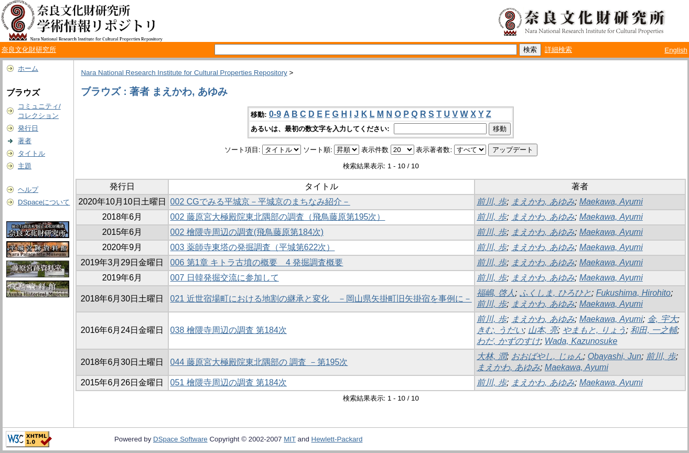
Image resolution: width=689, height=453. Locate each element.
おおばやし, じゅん (547, 356)
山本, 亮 (543, 330)
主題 (24, 166)
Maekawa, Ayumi (611, 201)
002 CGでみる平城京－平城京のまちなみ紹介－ (260, 201)
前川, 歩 (492, 201)
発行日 (28, 128)
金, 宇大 (662, 319)
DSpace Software (180, 439)
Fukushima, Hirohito (633, 292)
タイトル (31, 153)
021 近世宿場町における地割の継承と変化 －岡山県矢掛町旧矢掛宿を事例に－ (321, 298)
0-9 (275, 114)
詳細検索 (558, 49)
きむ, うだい (500, 330)
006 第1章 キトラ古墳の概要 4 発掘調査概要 (256, 262)
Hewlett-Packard (337, 439)
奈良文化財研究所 (29, 49)
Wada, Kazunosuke (581, 341)
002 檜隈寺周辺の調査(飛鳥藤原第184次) (247, 232)
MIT (290, 439)
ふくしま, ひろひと (555, 292)
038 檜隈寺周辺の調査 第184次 (228, 330)
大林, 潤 (492, 356)
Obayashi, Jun (614, 356)
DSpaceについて (44, 202)
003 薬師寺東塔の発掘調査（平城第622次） (252, 247)
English (675, 50)
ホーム (28, 68)
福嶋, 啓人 (496, 292)
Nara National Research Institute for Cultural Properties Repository (184, 73)
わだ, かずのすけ (508, 341)
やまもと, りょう (594, 330)
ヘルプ (28, 189)
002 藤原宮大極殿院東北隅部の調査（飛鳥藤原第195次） (277, 216)
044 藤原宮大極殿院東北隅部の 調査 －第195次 (259, 362)
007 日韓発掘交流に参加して (224, 277)
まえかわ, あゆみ (543, 201)
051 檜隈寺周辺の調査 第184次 (228, 382)
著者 (24, 141)
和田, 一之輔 (653, 330)
